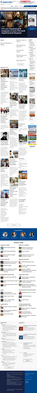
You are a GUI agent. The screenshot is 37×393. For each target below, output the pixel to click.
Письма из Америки (24, 245)
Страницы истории (4, 145)
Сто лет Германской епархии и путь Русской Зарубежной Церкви (13, 30)
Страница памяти (21, 81)
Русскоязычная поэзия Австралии (27, 290)
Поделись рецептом (24, 259)
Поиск (21, 6)
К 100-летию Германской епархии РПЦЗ (32, 44)
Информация (30, 7)
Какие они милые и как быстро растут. (9, 339)
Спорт (2, 290)
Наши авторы (18, 230)
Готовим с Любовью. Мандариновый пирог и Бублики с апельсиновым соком (29, 270)
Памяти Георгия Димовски (9, 247)
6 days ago (20, 325)
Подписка (27, 6)
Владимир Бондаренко (5, 237)
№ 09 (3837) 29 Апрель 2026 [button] (32, 29)
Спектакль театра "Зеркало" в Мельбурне (33, 49)
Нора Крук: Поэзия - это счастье (29, 292)
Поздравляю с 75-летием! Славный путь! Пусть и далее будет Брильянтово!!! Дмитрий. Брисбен (9, 364)
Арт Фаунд (21, 158)
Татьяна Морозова (23, 237)
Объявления (14, 7)
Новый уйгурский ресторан (28, 261)
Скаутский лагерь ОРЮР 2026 (10, 277)
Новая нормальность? (21, 60)
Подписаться (28, 377)
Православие (3, 26)
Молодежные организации (7, 274)
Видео (16, 6)
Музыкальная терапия (8, 313)
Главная (2, 7)
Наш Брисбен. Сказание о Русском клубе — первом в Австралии (5, 119)
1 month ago (21, 352)
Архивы (10, 7)
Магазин (2, 9)
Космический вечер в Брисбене (4, 169)
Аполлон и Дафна (7, 265)
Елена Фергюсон (32, 237)
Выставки (26, 7)
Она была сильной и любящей (10, 306)
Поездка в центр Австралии (31, 118)
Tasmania (25, 352)
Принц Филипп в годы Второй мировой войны (5, 143)
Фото (12, 6)
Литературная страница (14, 79)
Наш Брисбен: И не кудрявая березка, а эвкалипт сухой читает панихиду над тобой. (14, 191)
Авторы (23, 7)
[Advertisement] (32, 162)
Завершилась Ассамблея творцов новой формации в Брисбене (4, 202)
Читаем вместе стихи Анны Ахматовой (22, 106)
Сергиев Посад (4, 304)
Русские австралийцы (4, 123)
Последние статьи (4, 67)
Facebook (26, 381)
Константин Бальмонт (27, 296)
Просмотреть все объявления (27, 360)
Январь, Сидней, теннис (9, 296)
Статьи (8, 7)
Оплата (32, 6)
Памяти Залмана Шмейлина (10, 251)
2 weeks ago (21, 342)
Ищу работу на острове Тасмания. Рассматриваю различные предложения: (28, 355)
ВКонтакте (26, 382)
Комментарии (4, 322)
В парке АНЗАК (22, 143)
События (17, 7)
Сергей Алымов (25, 299)
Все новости (21, 64)
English (17, 1)
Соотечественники (4, 206)
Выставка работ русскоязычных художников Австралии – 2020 (32, 107)
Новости (4, 7)
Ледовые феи (13, 78)
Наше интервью (3, 90)
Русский (14, 1)
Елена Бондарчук (14, 237)
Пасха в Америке (25, 251)
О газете (20, 7)
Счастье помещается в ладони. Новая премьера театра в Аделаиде (10, 270)
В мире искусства (5, 259)
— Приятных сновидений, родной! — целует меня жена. (23, 129)
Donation (34, 7)
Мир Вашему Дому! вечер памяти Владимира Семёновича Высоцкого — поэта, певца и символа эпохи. (29, 328)
